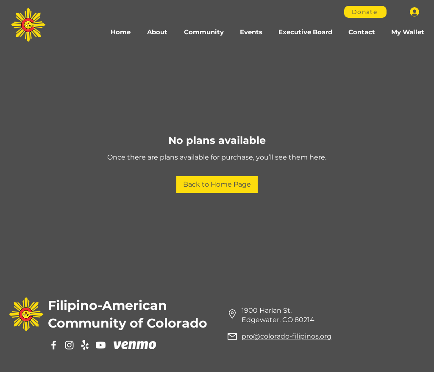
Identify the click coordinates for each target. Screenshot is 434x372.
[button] (203, 32)
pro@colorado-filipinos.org (286, 336)
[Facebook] (53, 345)
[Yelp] (85, 345)
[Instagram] (69, 345)
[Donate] (365, 12)
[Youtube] (100, 345)
